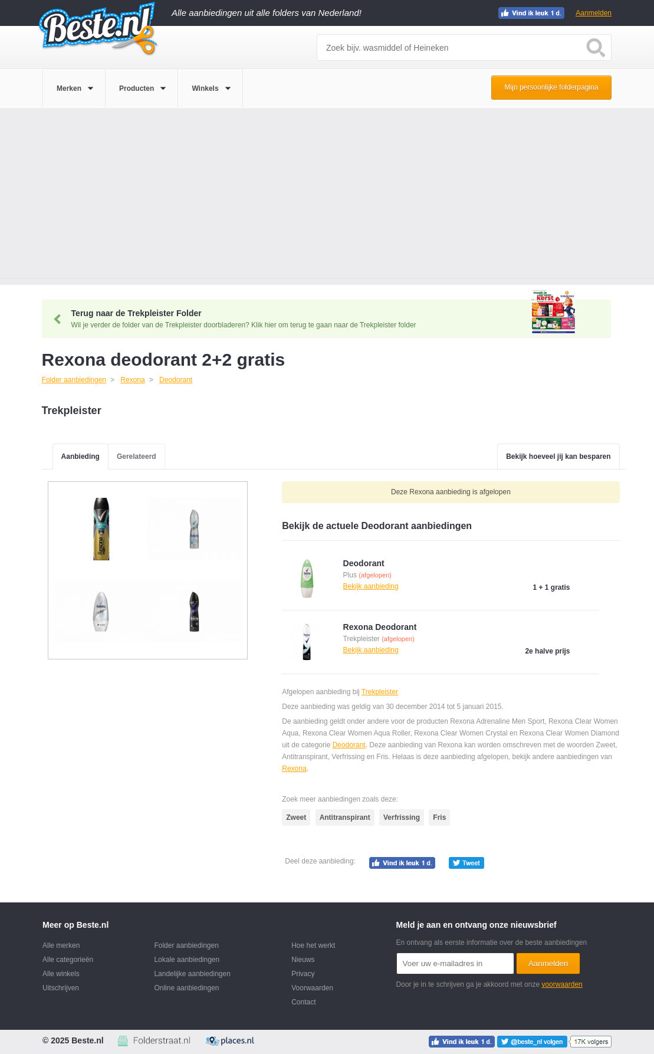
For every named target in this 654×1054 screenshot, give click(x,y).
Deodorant (349, 745)
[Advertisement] (327, 196)
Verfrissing (401, 817)
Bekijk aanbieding (371, 586)
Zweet (296, 817)
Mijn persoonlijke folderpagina (552, 87)
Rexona (294, 768)
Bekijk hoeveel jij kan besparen (558, 456)
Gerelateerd (136, 456)
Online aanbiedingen (186, 988)
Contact (303, 1002)
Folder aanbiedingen (186, 945)
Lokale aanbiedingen (186, 960)
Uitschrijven (60, 988)
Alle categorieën (67, 960)
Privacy (302, 974)
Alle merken (61, 945)
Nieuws (302, 960)
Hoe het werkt (313, 945)
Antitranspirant (345, 817)
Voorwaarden (312, 988)
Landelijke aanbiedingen (192, 974)
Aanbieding (80, 456)
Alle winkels (61, 974)
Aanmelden (594, 13)
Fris (439, 817)
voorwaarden (561, 984)
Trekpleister (379, 692)
